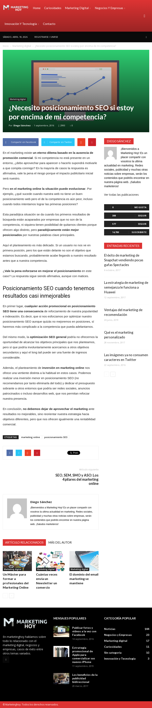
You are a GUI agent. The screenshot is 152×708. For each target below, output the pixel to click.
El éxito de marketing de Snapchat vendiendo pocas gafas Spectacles (123, 260)
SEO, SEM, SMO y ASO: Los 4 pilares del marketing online (77, 479)
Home (37, 8)
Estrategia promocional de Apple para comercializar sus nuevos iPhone (83, 655)
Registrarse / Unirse (46, 36)
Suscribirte (139, 232)
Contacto (49, 23)
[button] (144, 16)
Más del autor (60, 542)
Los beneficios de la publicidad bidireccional (85, 678)
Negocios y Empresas (110, 8)
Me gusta (140, 207)
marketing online (30, 437)
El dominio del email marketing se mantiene (83, 578)
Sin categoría (113, 652)
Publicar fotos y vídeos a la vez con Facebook (84, 631)
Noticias (109, 629)
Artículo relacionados (24, 542)
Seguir (142, 215)
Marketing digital (77, 8)
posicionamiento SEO (55, 437)
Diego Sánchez (22, 125)
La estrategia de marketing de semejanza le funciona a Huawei (126, 287)
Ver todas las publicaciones (121, 194)
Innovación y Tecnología (22, 23)
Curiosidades (52, 8)
